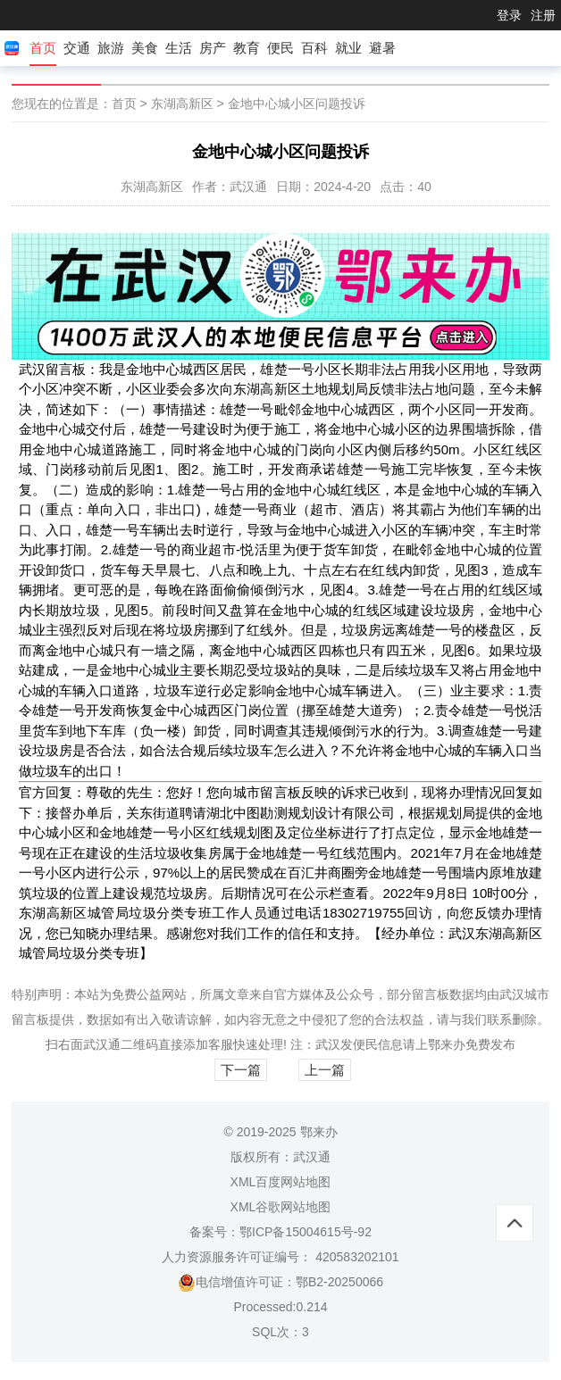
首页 (42, 47)
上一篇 (325, 1069)
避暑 (382, 47)
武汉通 (102, 1044)
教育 (246, 47)
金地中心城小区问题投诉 (296, 103)
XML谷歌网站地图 (280, 1207)
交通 (76, 47)
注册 (543, 15)
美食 (144, 47)
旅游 (110, 47)
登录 (509, 15)
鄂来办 (446, 1044)
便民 (280, 47)
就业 (348, 47)
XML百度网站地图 (280, 1182)
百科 (314, 47)
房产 (212, 47)
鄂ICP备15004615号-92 (305, 1232)
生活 (178, 47)
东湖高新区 (182, 103)
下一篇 (241, 1069)
